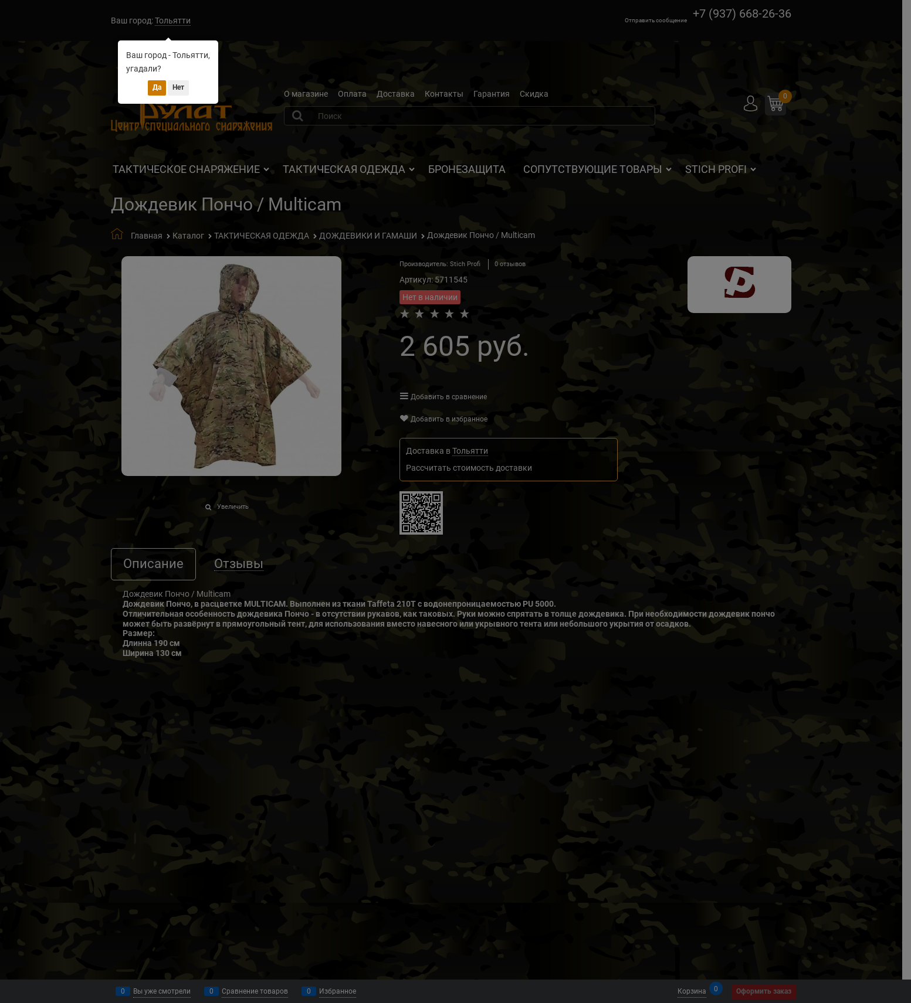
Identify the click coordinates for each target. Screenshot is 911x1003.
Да (157, 87)
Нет (178, 87)
